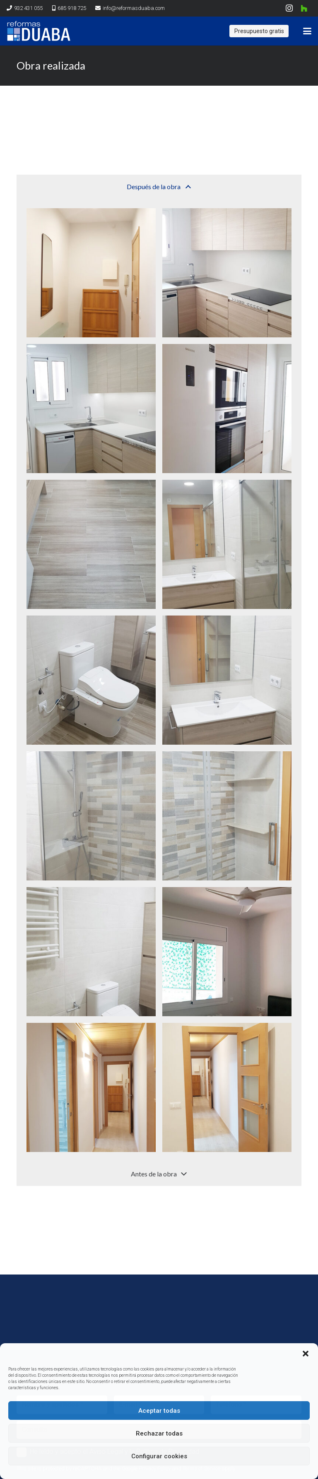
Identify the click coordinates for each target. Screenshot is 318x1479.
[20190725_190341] (91, 1087)
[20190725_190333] (227, 951)
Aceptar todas (159, 1410)
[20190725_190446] (227, 815)
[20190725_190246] (227, 408)
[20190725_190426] (91, 951)
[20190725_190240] (227, 272)
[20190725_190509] (91, 544)
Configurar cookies (159, 1456)
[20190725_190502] (91, 408)
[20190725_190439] (91, 815)
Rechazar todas (159, 1433)
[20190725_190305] (227, 544)
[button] (305, 1353)
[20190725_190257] (91, 680)
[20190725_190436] (227, 680)
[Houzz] (303, 8)
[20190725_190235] (91, 272)
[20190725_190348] (227, 1087)
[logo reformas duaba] (39, 31)
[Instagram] (289, 8)
